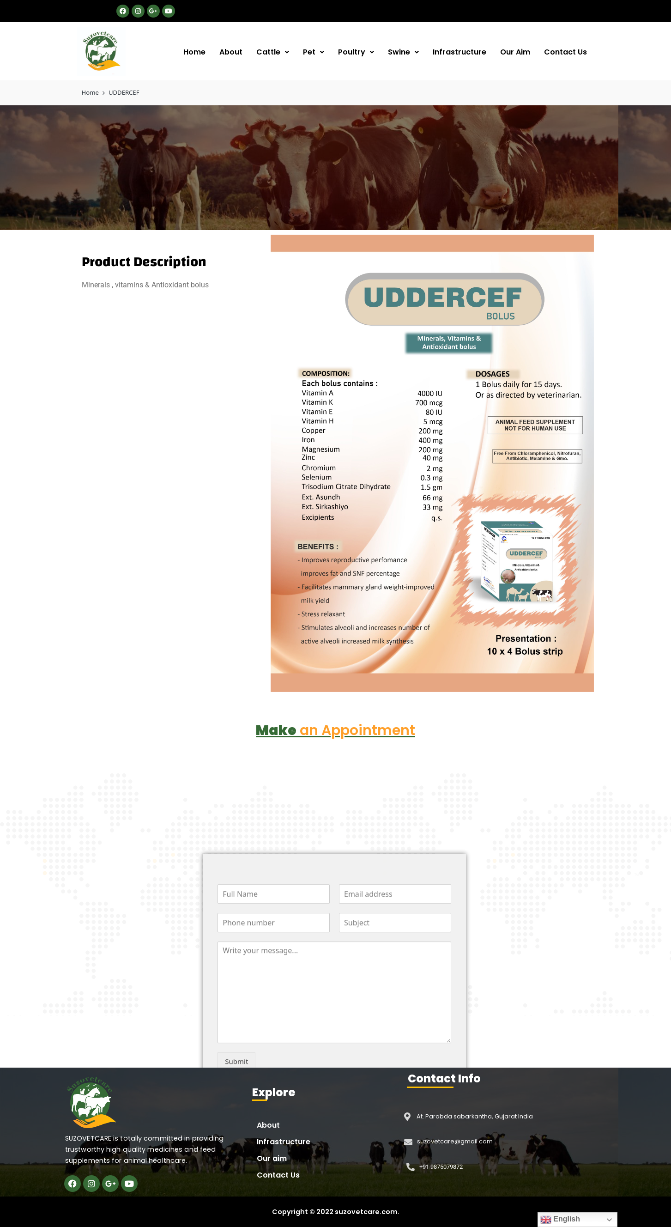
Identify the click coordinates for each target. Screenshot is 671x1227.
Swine (403, 52)
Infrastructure (459, 52)
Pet (313, 52)
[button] (272, 52)
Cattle (272, 52)
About (230, 52)
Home (194, 52)
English (560, 1219)
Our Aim (515, 52)
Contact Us (565, 52)
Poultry (356, 52)
